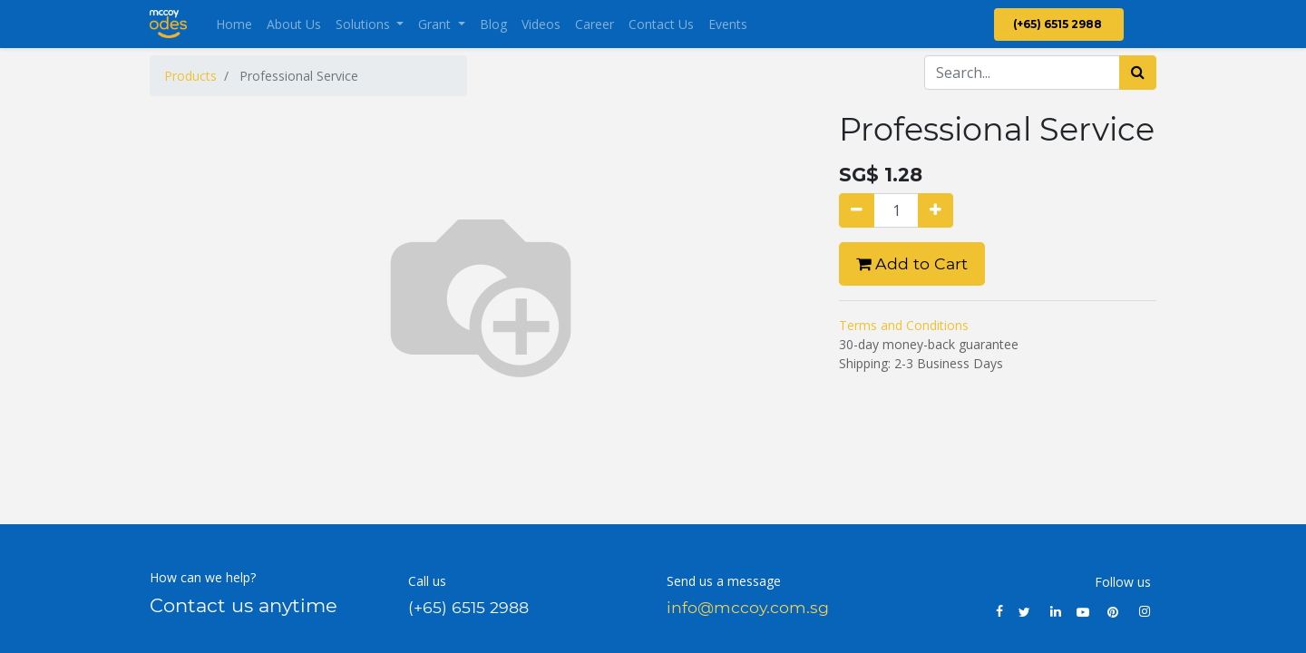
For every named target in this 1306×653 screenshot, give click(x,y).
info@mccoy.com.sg (748, 607)
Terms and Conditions (904, 325)
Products (190, 75)
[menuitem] (234, 24)
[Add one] (935, 210)
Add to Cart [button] (912, 263)
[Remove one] (856, 210)
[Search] (1137, 72)
